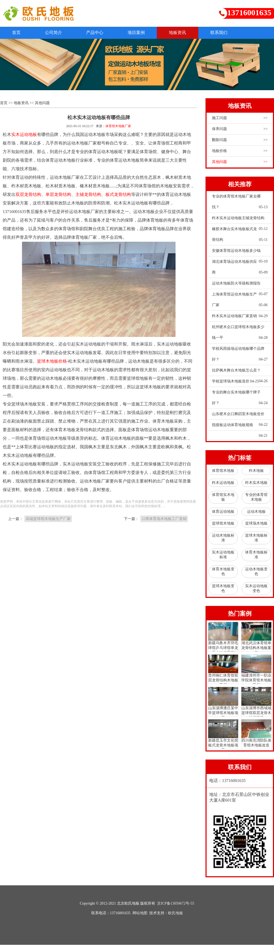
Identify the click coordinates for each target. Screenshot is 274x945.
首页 (17, 33)
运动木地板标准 (223, 538)
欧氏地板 (175, 913)
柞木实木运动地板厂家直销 (240, 316)
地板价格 (240, 151)
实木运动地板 (24, 135)
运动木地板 (256, 512)
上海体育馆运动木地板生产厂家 (240, 302)
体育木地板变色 (223, 572)
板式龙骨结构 (118, 195)
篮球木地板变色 (223, 588)
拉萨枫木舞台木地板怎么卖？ (240, 372)
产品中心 (101, 33)
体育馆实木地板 (223, 497)
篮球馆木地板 (223, 524)
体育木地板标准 (256, 555)
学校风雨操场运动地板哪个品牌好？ (240, 356)
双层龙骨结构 (28, 195)
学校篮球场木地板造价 (235, 382)
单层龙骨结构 (58, 195)
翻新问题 (240, 140)
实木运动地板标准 (223, 555)
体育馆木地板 (223, 471)
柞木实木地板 (256, 483)
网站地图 (139, 913)
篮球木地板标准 (256, 538)
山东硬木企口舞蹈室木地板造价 (240, 416)
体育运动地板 (223, 512)
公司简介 (57, 33)
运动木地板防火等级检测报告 (240, 285)
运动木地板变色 (256, 572)
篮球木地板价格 (52, 361)
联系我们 (232, 33)
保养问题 (240, 129)
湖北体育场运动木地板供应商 (240, 269)
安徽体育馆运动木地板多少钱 (240, 253)
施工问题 (240, 118)
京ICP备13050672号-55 (175, 904)
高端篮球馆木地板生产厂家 (48, 519)
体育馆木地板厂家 (118, 126)
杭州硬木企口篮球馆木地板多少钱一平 (240, 334)
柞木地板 (256, 471)
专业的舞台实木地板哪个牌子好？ (240, 400)
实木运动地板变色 (256, 588)
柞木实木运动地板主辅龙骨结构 (240, 220)
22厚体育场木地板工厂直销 (164, 519)
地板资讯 (188, 33)
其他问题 (42, 103)
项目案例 (145, 33)
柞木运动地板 (223, 483)
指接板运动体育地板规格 (240, 427)
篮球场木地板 (256, 524)
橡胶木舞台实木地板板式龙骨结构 (240, 236)
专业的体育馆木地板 (256, 497)
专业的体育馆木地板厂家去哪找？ (240, 204)
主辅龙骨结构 (88, 195)
